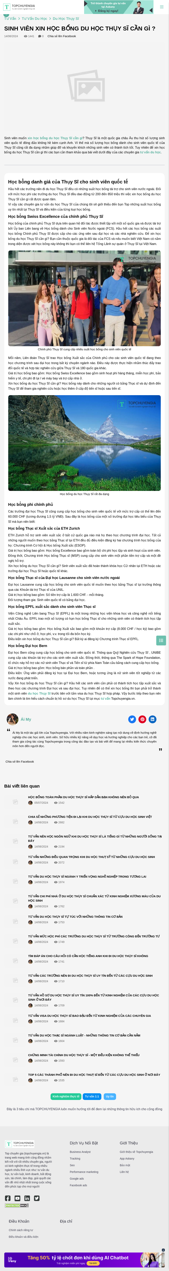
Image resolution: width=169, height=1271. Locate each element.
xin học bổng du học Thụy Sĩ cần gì (55, 138)
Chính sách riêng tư (21, 1230)
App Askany (127, 1158)
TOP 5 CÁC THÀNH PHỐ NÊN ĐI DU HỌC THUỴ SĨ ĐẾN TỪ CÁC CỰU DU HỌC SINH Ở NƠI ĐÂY (94, 1074)
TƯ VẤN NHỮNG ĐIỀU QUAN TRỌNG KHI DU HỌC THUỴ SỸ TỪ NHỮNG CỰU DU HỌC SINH (91, 857)
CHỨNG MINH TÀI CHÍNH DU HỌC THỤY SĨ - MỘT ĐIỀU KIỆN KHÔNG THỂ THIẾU (84, 1055)
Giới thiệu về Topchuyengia (136, 1151)
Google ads (77, 1178)
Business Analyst (80, 1151)
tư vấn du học (150, 152)
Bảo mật (125, 1165)
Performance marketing (84, 1171)
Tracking (75, 1158)
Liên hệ (124, 1171)
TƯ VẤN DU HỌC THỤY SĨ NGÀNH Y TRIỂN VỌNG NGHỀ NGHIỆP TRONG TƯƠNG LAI (87, 876)
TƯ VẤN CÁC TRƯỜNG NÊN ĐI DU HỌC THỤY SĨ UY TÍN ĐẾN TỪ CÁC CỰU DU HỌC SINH (90, 975)
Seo (72, 1165)
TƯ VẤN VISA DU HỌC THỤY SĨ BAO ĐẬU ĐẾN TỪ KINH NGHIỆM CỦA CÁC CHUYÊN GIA (89, 1015)
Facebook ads (78, 1185)
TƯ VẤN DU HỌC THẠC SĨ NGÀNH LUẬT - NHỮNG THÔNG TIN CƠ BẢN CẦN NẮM (84, 1035)
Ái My (26, 719)
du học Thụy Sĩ (39, 693)
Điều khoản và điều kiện (23, 1236)
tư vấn (105, 698)
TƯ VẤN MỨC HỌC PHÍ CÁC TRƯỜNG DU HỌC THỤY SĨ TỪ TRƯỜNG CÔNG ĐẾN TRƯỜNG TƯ (94, 936)
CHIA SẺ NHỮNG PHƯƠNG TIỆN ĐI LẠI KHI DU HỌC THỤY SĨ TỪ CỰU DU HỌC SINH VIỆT (90, 816)
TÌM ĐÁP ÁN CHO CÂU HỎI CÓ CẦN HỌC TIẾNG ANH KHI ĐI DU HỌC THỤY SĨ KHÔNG (88, 956)
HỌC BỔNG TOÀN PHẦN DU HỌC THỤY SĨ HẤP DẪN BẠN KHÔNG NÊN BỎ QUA (83, 797)
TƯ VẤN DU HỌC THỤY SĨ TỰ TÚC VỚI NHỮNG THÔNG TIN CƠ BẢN (75, 916)
